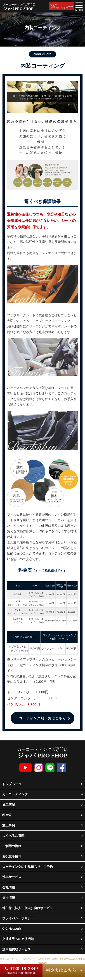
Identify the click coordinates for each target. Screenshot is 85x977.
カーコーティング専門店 (42, 753)
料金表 (7, 815)
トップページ (11, 784)
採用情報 (8, 897)
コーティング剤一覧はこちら (42, 718)
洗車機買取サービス (16, 949)
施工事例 (8, 825)
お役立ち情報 (11, 856)
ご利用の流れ (11, 846)
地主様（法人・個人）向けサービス (27, 908)
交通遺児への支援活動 (18, 939)
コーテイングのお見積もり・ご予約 (27, 866)
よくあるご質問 (13, 835)
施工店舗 (8, 804)
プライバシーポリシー (18, 918)
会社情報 (8, 887)
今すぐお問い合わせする (59, 6)
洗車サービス (11, 877)
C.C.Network (11, 928)
